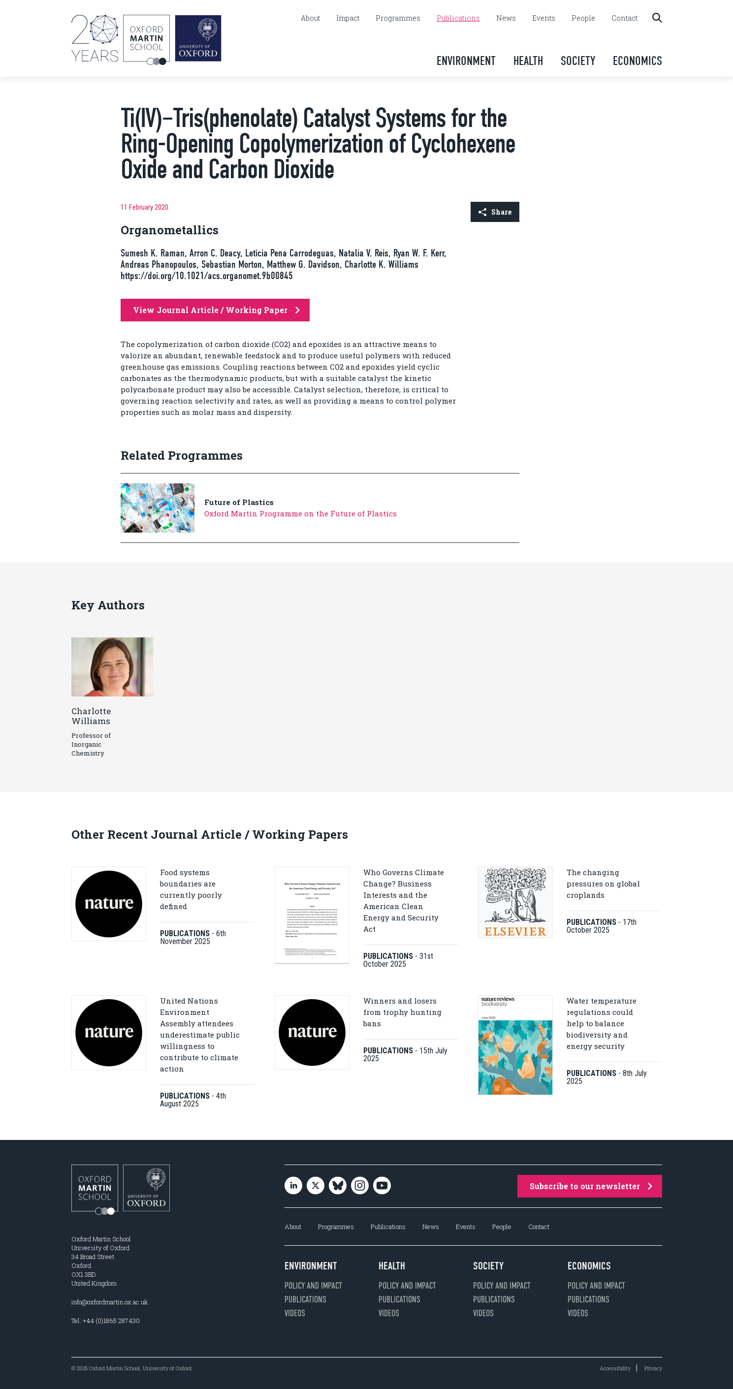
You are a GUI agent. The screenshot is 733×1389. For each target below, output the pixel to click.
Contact (624, 18)
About (310, 18)
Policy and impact (313, 1285)
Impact (347, 18)
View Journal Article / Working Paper (216, 310)
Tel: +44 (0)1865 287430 (105, 1320)
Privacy (653, 1368)
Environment (466, 61)
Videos (295, 1313)
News (506, 18)
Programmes (398, 18)
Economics (637, 61)
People (583, 18)
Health (528, 61)
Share (494, 212)
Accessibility (615, 1368)
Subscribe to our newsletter (591, 1186)
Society (578, 61)
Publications (458, 18)
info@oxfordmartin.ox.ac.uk (109, 1301)
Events (543, 18)
